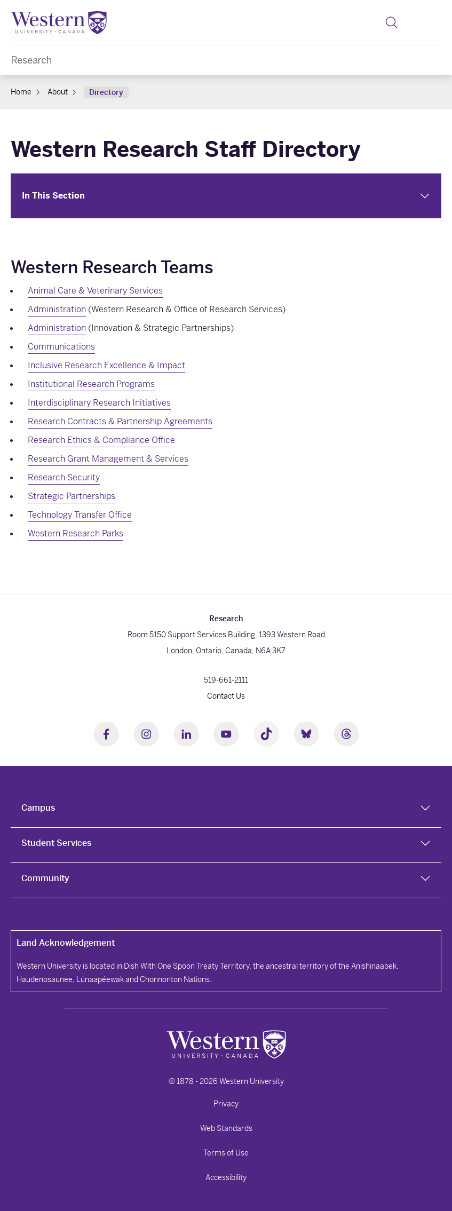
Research (31, 60)
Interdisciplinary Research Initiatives (99, 402)
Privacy (226, 1104)
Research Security (64, 477)
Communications (61, 346)
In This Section (53, 195)
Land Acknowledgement (66, 942)
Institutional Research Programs (91, 384)
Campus (38, 807)
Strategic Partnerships (71, 496)
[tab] (226, 810)
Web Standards (226, 1128)
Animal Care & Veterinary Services (95, 290)
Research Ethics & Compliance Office (101, 440)
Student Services (56, 843)
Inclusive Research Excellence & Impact (106, 365)
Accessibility (226, 1177)
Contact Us (226, 696)
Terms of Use (226, 1153)
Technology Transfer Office (80, 514)
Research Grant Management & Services (108, 458)
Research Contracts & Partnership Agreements (120, 421)
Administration (57, 309)
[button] (391, 22)
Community (45, 878)
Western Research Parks (75, 533)
